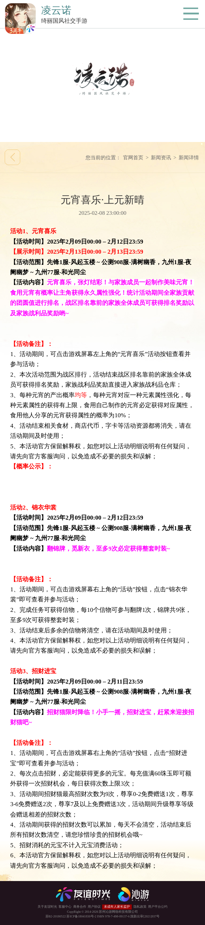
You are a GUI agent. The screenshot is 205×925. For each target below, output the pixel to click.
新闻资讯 (161, 157)
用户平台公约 (157, 906)
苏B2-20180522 (55, 916)
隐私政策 (140, 906)
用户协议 (94, 906)
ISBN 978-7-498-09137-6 (113, 916)
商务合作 (79, 906)
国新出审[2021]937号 (145, 916)
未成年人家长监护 (117, 906)
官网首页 (133, 157)
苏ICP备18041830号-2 (81, 916)
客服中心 (64, 906)
